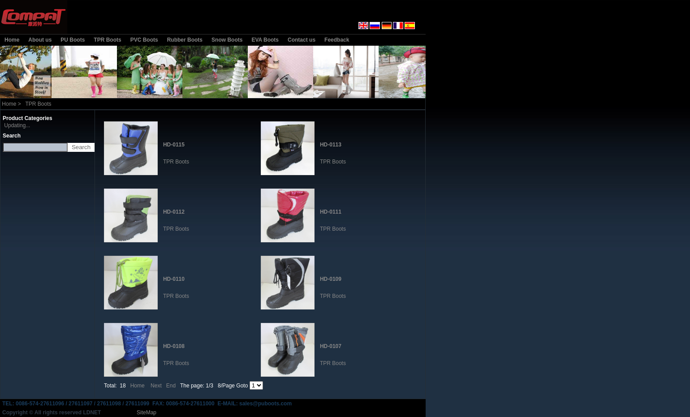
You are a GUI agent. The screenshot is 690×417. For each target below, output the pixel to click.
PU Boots (72, 40)
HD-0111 (330, 212)
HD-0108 (174, 346)
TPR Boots (107, 40)
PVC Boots (144, 40)
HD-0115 (174, 145)
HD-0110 (174, 279)
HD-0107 (330, 346)
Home (11, 40)
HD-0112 (174, 212)
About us (40, 40)
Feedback (336, 40)
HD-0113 (330, 145)
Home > (11, 104)
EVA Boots (265, 40)
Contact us (301, 40)
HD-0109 (330, 279)
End (171, 386)
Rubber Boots (185, 40)
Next (156, 386)
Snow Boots (226, 40)
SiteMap (146, 412)
